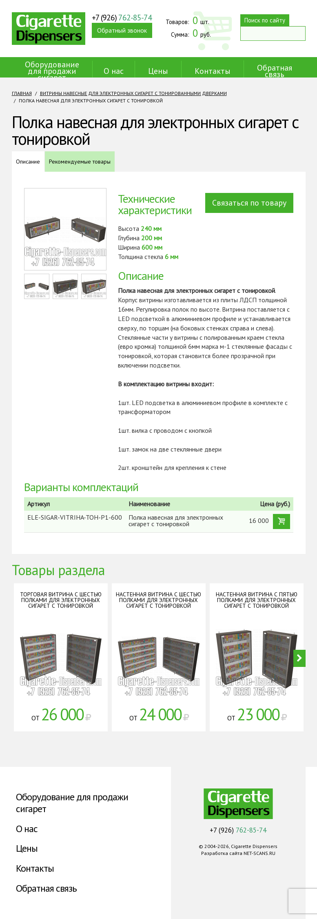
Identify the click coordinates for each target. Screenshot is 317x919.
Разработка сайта (221, 853)
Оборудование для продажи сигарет (52, 71)
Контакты (213, 71)
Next (299, 658)
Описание (28, 161)
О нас (114, 71)
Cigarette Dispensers (48, 28)
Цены (158, 71)
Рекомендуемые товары (80, 161)
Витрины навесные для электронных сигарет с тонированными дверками (133, 93)
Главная (22, 93)
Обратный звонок (122, 30)
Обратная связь (274, 71)
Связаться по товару (249, 202)
